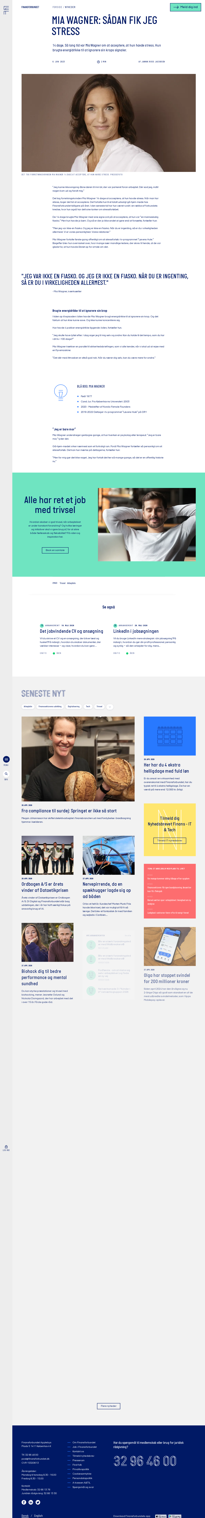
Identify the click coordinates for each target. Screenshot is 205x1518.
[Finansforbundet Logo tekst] (30, 8)
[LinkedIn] (30, 1503)
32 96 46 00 (145, 1461)
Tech (88, 706)
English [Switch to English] (38, 1516)
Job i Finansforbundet (85, 1447)
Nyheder (70, 7)
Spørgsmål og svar (83, 1487)
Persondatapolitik (82, 1478)
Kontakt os (78, 1451)
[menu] (6, 762)
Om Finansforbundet (84, 1442)
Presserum (79, 1460)
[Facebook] (24, 1503)
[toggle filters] (109, 707)
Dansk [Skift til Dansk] (25, 1516)
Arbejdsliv (71, 583)
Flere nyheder (108, 1406)
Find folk (77, 1465)
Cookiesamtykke (82, 1474)
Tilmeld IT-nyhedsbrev (169, 842)
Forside (57, 7)
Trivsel (62, 583)
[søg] (6, 776)
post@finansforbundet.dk (35, 1459)
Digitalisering (73, 706)
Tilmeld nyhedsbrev (83, 1456)
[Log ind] (6, 1148)
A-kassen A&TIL (81, 1483)
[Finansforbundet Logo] (7, 11)
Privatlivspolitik (81, 1469)
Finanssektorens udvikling (50, 706)
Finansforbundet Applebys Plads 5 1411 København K (36, 1444)
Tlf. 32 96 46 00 (30, 1455)
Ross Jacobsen (152, 62)
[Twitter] (38, 1503)
